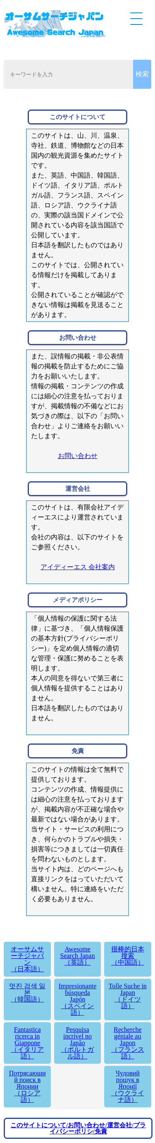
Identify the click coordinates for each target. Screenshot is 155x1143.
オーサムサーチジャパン (27, 959)
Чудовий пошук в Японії (127, 1086)
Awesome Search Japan (77, 956)
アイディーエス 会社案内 (78, 566)
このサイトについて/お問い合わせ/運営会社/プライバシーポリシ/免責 (78, 1128)
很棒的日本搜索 (127, 956)
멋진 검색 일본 (27, 992)
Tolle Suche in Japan (127, 995)
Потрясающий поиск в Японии (27, 1086)
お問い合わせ (78, 455)
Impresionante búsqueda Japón (77, 999)
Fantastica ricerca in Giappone (27, 1043)
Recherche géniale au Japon (127, 1043)
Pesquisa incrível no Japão (77, 1043)
